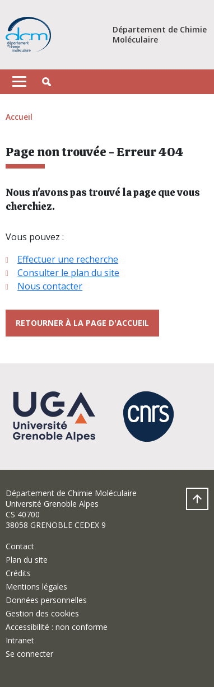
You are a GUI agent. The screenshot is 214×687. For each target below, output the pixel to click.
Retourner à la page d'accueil (82, 322)
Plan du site (27, 559)
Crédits (18, 573)
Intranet (20, 640)
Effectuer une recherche (67, 259)
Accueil (19, 116)
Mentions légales (36, 586)
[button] (46, 81)
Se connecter (29, 653)
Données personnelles (46, 600)
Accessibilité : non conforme (57, 626)
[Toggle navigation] (19, 81)
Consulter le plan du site (68, 273)
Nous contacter (49, 286)
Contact (20, 546)
